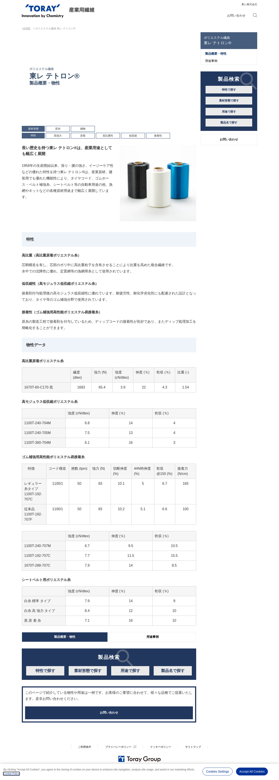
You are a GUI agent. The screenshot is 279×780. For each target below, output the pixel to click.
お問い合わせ (236, 15)
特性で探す (45, 672)
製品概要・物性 (65, 637)
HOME (26, 28)
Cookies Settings (217, 771)
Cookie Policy (11, 773)
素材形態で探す (88, 672)
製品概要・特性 (215, 53)
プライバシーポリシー (118, 752)
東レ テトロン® (229, 40)
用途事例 (153, 637)
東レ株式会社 (249, 4)
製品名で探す (173, 672)
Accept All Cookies (252, 771)
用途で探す (130, 672)
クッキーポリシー (160, 752)
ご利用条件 (84, 752)
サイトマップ (193, 752)
